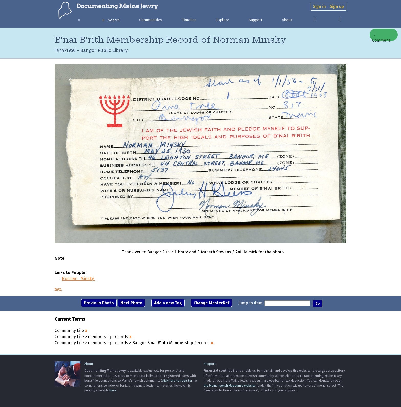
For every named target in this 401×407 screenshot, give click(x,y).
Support (255, 20)
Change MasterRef (211, 302)
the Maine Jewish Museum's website (230, 385)
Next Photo (131, 302)
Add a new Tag (168, 302)
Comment (381, 36)
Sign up (337, 6)
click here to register (177, 380)
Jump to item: (250, 302)
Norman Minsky (78, 278)
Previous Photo (99, 302)
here (112, 390)
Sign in (319, 6)
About (287, 20)
